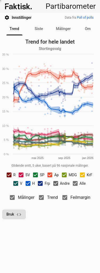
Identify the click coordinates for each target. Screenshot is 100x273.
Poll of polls (85, 17)
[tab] (14, 29)
